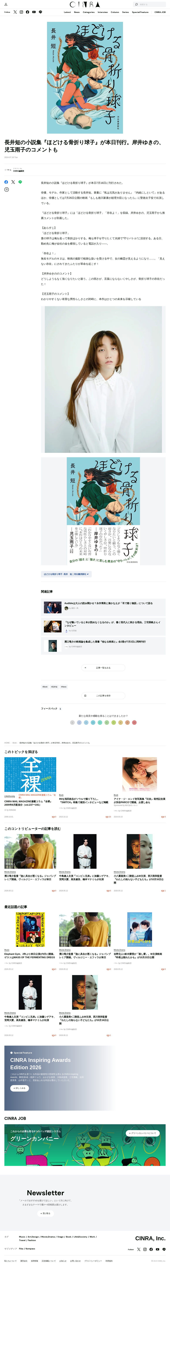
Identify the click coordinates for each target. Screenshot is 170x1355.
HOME (7, 819)
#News (63, 763)
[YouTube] (34, 52)
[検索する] (131, 42)
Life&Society (80, 1350)
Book (15, 819)
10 (134, 799)
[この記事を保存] (6, 229)
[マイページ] (10, 42)
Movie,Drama (48, 1350)
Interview (103, 51)
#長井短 (54, 763)
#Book (44, 763)
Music (22, 1350)
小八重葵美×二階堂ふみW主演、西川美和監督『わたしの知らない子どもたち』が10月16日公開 (139, 955)
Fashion (32, 1353)
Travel (22, 1353)
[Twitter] (15, 52)
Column (115, 51)
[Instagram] (21, 52)
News (77, 51)
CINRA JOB (160, 51)
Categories (89, 51)
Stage (60, 1350)
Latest (67, 51)
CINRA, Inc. (150, 1351)
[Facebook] (27, 52)
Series (125, 51)
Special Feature (140, 51)
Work (92, 1350)
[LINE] (40, 52)
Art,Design (33, 1350)
